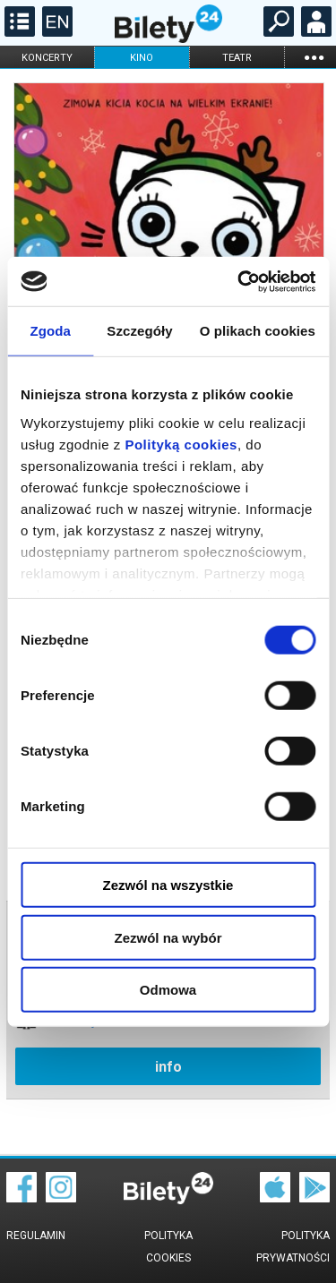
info (168, 1066)
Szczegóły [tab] (139, 330)
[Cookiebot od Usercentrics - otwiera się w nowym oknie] (239, 281)
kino (141, 58)
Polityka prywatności (293, 1246)
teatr (237, 58)
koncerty (47, 58)
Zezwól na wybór (167, 937)
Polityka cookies (168, 1246)
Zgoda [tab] (50, 330)
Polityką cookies (181, 443)
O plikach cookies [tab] (257, 330)
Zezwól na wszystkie (168, 885)
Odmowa (168, 989)
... (313, 57)
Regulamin (35, 1235)
